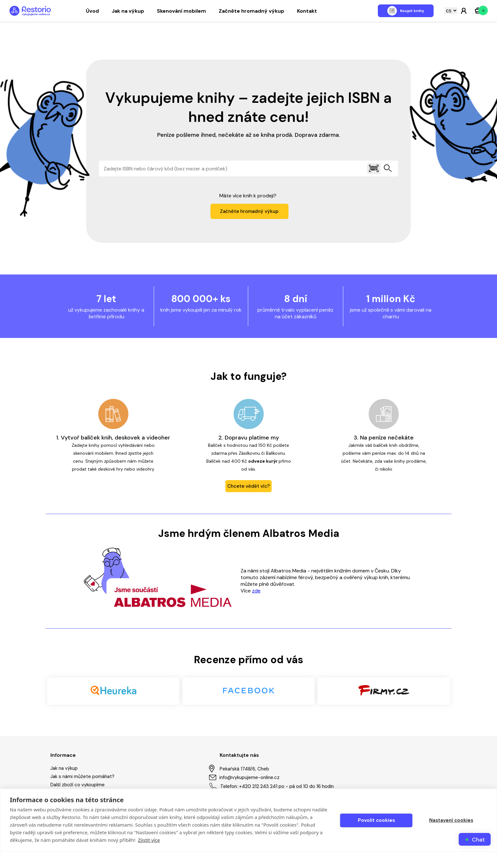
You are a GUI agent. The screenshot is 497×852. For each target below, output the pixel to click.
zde (256, 590)
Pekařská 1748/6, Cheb (239, 769)
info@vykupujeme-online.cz (244, 777)
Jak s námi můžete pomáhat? (82, 776)
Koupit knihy (412, 10)
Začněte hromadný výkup (251, 11)
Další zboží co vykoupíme (77, 785)
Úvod (92, 11)
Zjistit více (149, 840)
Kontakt (307, 11)
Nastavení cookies (451, 820)
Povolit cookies (376, 820)
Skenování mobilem (181, 11)
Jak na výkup (128, 11)
